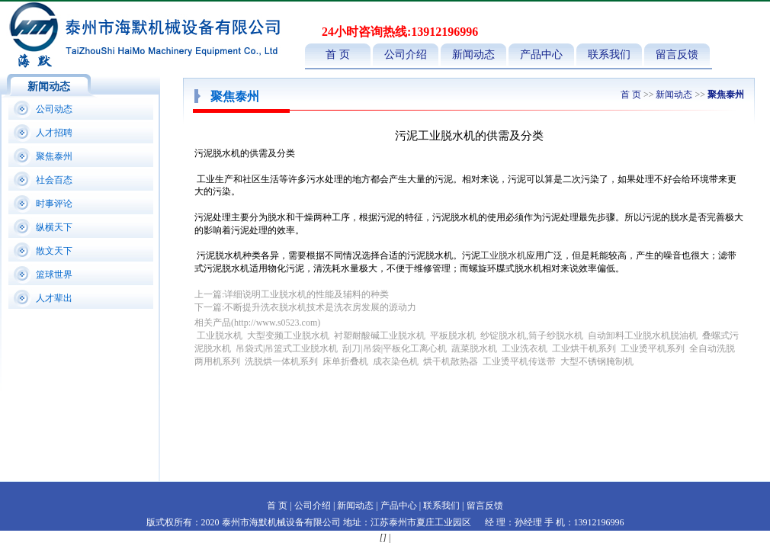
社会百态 (54, 180)
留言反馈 (677, 54)
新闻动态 (473, 54)
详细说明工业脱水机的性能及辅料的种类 (306, 294)
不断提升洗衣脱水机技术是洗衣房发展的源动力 (320, 307)
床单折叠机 (346, 361)
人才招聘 (54, 132)
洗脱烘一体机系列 (281, 361)
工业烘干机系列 (584, 348)
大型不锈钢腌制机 (597, 361)
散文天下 (54, 251)
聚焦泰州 (54, 156)
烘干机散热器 (450, 361)
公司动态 (54, 109)
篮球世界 (54, 274)
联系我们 (609, 54)
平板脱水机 (453, 335)
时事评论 (54, 203)
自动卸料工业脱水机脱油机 (643, 335)
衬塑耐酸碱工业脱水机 (379, 335)
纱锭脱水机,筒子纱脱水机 (531, 335)
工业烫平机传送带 (520, 361)
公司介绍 (405, 54)
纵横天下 (54, 227)
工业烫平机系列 (653, 348)
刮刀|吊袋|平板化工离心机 (394, 348)
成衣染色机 (396, 361)
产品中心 (541, 54)
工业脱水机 (503, 255)
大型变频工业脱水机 (288, 335)
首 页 (338, 54)
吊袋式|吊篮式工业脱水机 (287, 348)
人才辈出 (54, 298)
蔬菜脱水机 (474, 348)
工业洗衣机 (524, 348)
